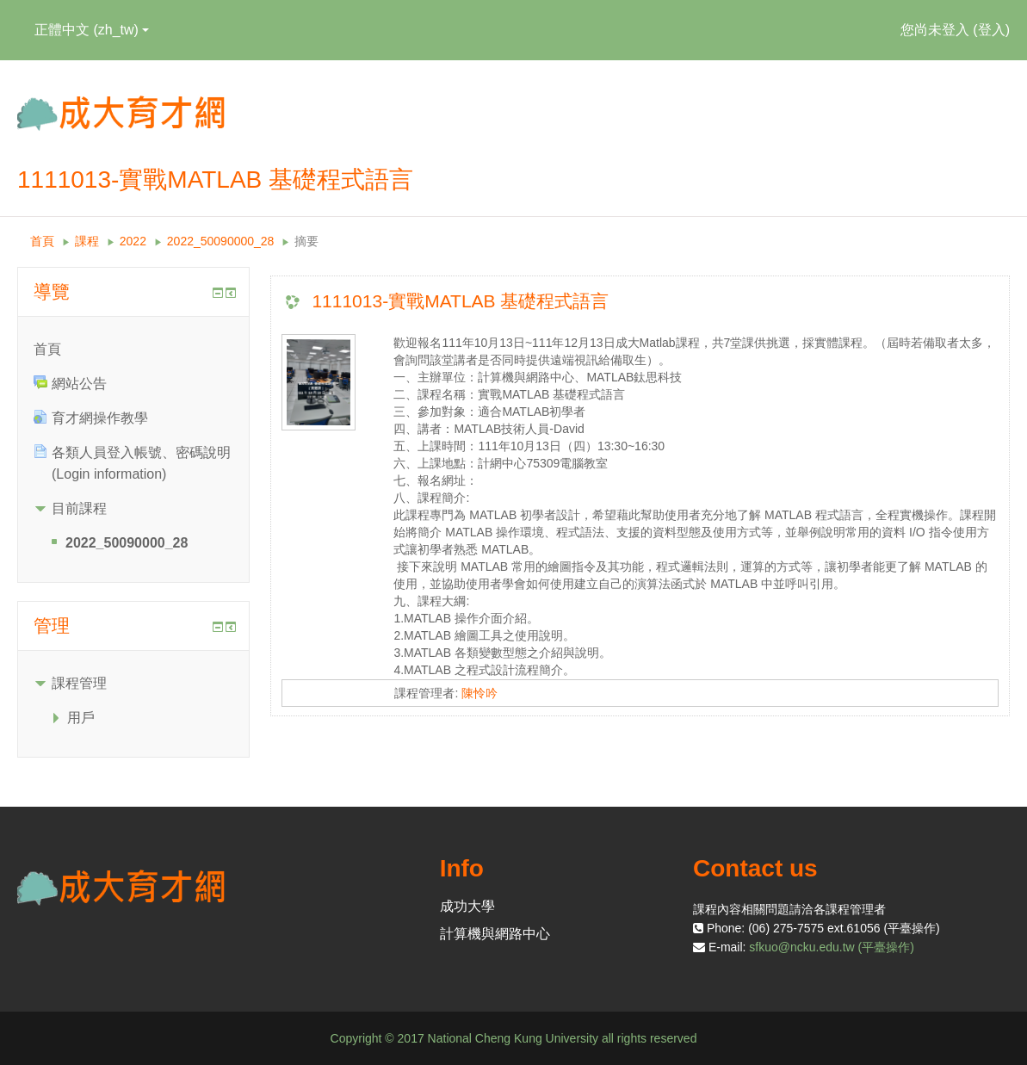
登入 (991, 29)
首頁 (42, 241)
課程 (87, 241)
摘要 (306, 241)
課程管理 (79, 683)
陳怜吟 (479, 693)
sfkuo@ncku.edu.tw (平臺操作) (831, 947)
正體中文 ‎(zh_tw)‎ (91, 29)
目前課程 (79, 508)
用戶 (81, 717)
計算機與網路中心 (495, 933)
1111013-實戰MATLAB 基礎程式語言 (460, 301)
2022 (133, 241)
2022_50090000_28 (221, 241)
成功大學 (467, 906)
